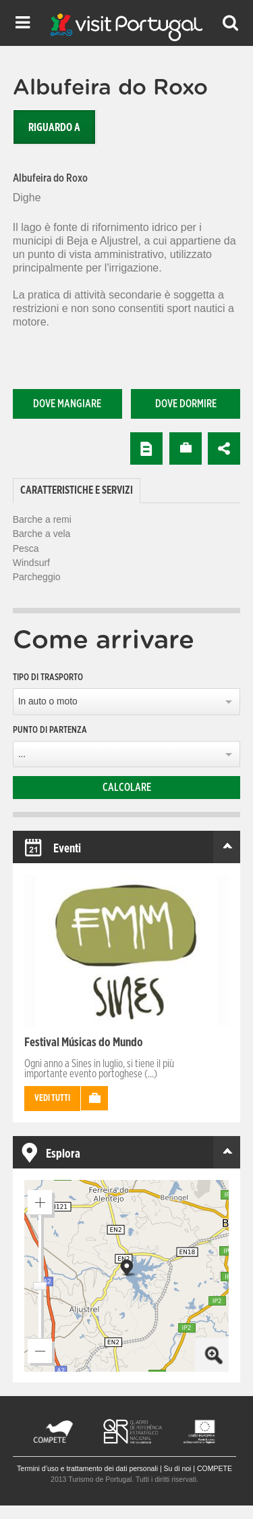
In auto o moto (48, 701)
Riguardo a (54, 127)
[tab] (76, 490)
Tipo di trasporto (48, 677)
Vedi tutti (52, 1098)
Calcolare (127, 787)
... (22, 754)
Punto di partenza (50, 730)
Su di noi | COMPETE (198, 1468)
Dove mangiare (67, 403)
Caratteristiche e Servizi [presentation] (76, 490)
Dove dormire (186, 403)
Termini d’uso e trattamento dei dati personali (87, 1468)
